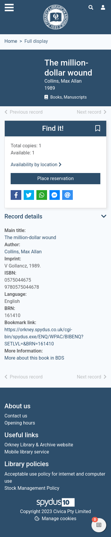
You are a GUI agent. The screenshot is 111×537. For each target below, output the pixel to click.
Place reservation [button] (68, 178)
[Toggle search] (91, 7)
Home (10, 41)
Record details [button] (23, 216)
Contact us (15, 416)
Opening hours (19, 423)
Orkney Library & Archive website (38, 445)
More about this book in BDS (34, 358)
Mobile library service (26, 452)
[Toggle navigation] (9, 6)
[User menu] (103, 7)
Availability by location (36, 164)
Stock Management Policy (31, 488)
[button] (97, 129)
